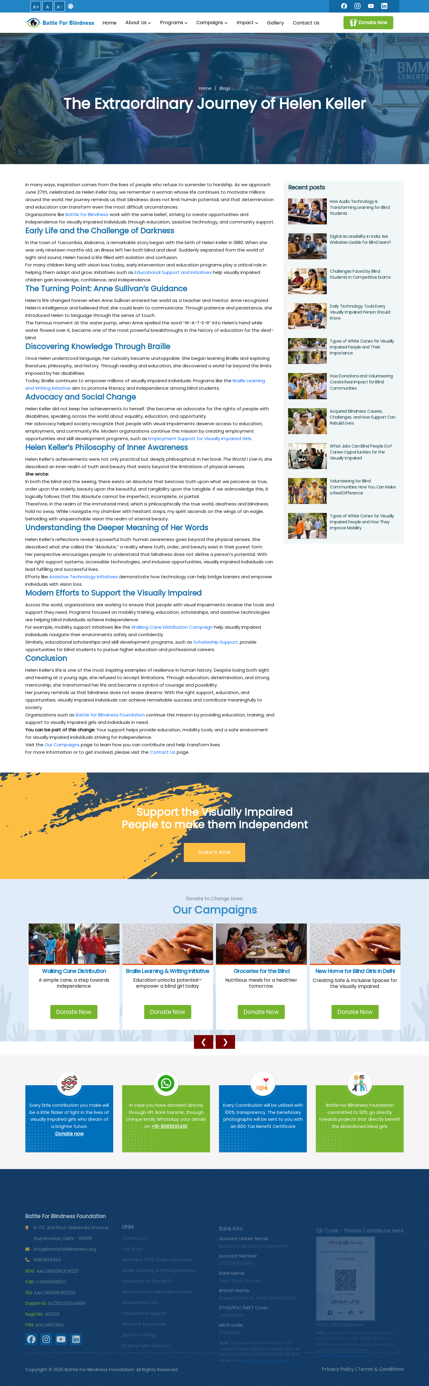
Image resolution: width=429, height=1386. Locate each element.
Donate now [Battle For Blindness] (69, 1133)
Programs (174, 22)
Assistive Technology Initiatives (83, 576)
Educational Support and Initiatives (173, 272)
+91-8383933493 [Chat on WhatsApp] (169, 1126)
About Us (138, 22)
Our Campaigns (62, 744)
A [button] (47, 7)
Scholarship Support (215, 642)
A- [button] (60, 7)
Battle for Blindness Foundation (110, 715)
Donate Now (73, 1012)
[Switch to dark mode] (70, 6)
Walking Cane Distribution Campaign (172, 627)
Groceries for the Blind (261, 971)
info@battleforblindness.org (65, 1269)
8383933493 (47, 1280)
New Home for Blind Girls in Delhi (355, 971)
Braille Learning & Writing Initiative (167, 971)
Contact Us (306, 22)
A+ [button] (36, 7)
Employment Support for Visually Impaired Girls (199, 438)
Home (109, 22)
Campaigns (212, 22)
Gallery (275, 22)
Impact (247, 22)
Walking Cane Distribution (74, 971)
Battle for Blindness (87, 214)
